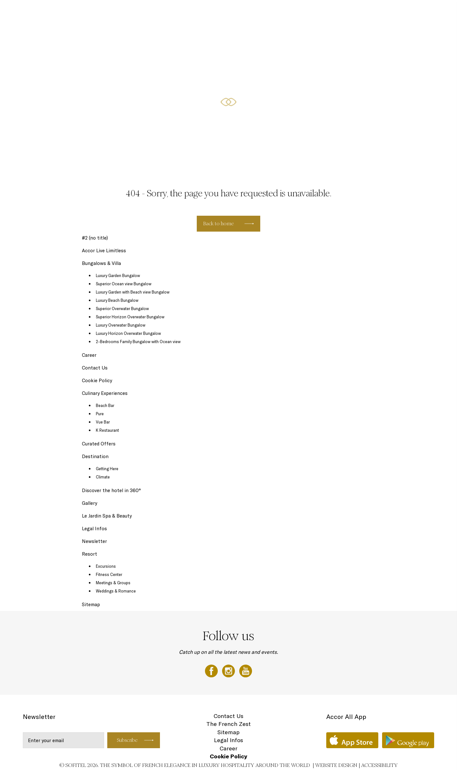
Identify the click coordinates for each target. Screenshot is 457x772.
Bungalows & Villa (244, 12)
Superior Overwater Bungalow (122, 308)
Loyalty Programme (388, 12)
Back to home (218, 223)
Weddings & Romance (116, 590)
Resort (89, 554)
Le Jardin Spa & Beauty (107, 516)
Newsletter (94, 541)
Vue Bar (103, 421)
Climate (103, 476)
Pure (100, 413)
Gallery (355, 12)
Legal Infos (94, 528)
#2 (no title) (95, 238)
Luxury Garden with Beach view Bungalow (132, 292)
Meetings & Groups (113, 582)
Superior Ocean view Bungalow (123, 283)
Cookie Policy (97, 380)
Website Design (336, 765)
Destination (329, 12)
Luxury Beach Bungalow (117, 300)
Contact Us (95, 368)
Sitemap (91, 604)
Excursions (106, 566)
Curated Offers (99, 444)
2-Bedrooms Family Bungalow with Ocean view (138, 341)
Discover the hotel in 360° (111, 490)
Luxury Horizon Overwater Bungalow (128, 333)
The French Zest (228, 724)
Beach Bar (105, 405)
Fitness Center (109, 574)
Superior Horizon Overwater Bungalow (130, 316)
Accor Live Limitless (104, 250)
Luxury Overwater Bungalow (120, 325)
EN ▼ (420, 12)
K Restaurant (107, 430)
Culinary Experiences (290, 12)
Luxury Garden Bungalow (118, 275)
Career (89, 355)
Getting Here (107, 468)
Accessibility (379, 765)
